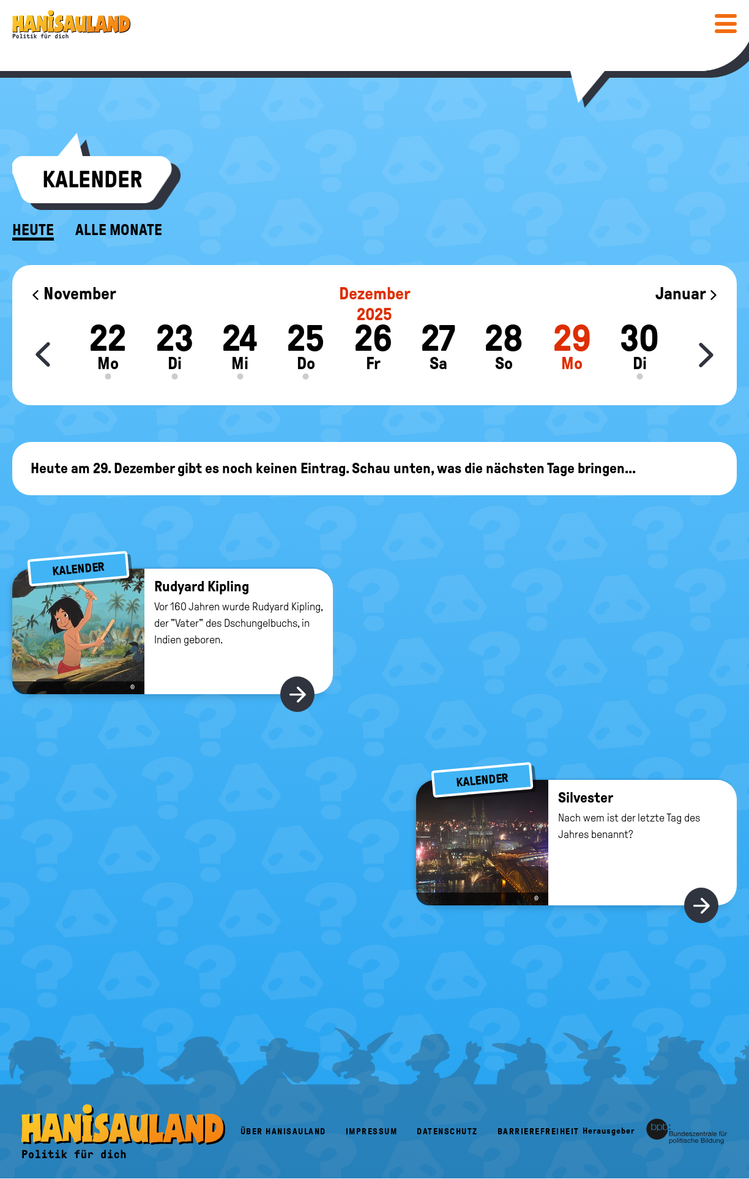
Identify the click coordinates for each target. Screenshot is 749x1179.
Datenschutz (447, 1131)
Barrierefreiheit (538, 1131)
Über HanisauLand (283, 1131)
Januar (686, 293)
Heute (33, 230)
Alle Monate (118, 230)
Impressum (372, 1131)
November (73, 293)
